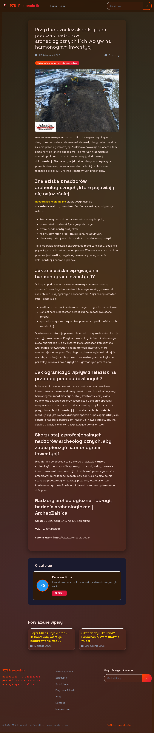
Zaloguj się (61, 677)
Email (59, 593)
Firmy (53, 6)
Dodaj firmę (62, 684)
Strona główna (64, 671)
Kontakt (60, 702)
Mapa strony (62, 709)
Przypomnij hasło (65, 690)
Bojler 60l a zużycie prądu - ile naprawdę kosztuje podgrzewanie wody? (49, 637)
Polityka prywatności (119, 725)
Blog (63, 6)
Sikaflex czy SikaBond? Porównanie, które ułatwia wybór (100, 637)
